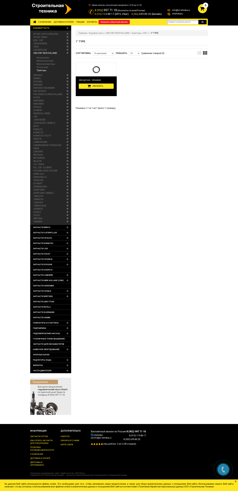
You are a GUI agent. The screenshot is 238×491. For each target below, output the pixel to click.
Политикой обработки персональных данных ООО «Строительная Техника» (176, 486)
